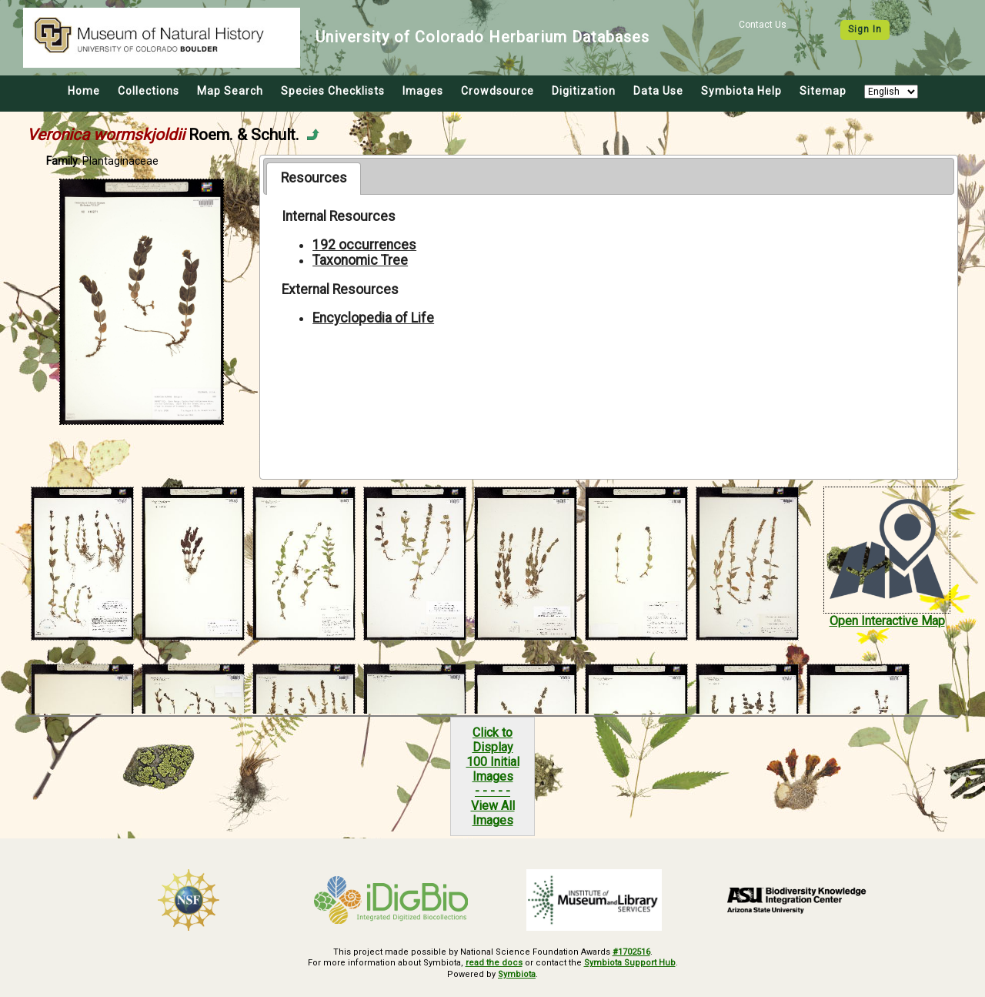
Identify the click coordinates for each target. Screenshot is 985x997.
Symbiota (517, 974)
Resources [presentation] (314, 178)
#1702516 (631, 952)
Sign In (865, 29)
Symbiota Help (741, 91)
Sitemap (823, 91)
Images (422, 91)
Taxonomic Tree (360, 260)
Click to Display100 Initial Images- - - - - (492, 761)
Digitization (584, 91)
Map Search (230, 91)
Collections (148, 91)
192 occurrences (364, 245)
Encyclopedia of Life (373, 318)
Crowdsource (497, 91)
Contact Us (762, 24)
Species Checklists (333, 91)
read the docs (494, 963)
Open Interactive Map (887, 621)
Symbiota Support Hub (630, 963)
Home (84, 91)
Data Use (658, 91)
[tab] (313, 178)
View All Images (493, 813)
